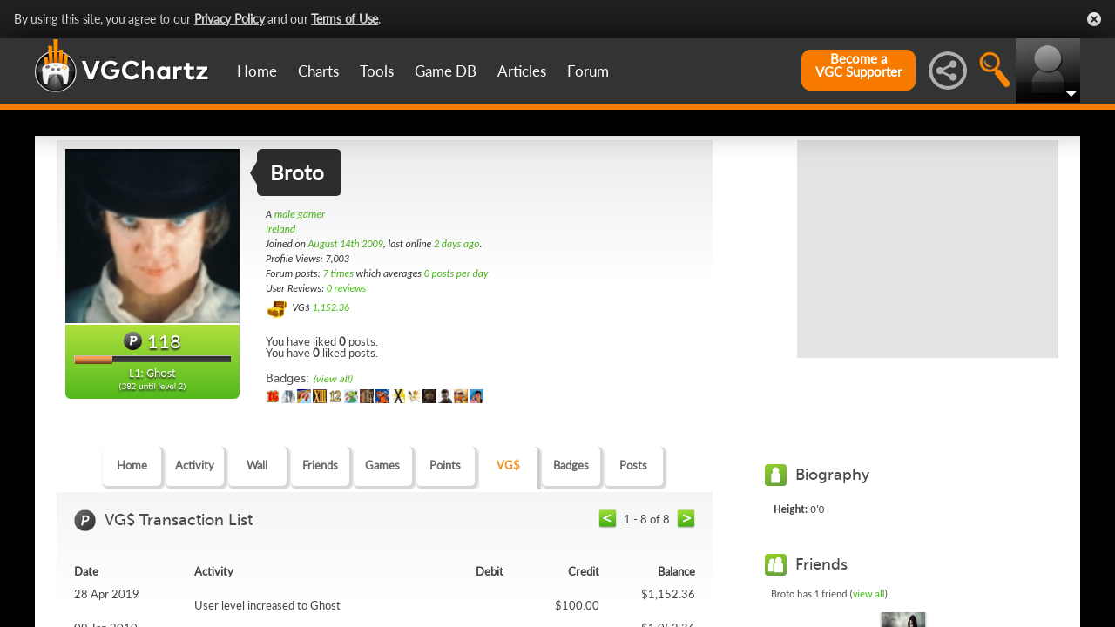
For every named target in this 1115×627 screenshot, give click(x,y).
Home (257, 71)
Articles (521, 71)
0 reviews (347, 288)
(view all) (332, 379)
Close (1094, 19)
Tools (377, 71)
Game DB (445, 71)
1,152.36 (330, 307)
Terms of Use (344, 18)
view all (869, 594)
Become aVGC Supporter (858, 65)
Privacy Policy (229, 18)
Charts (318, 71)
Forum (588, 71)
